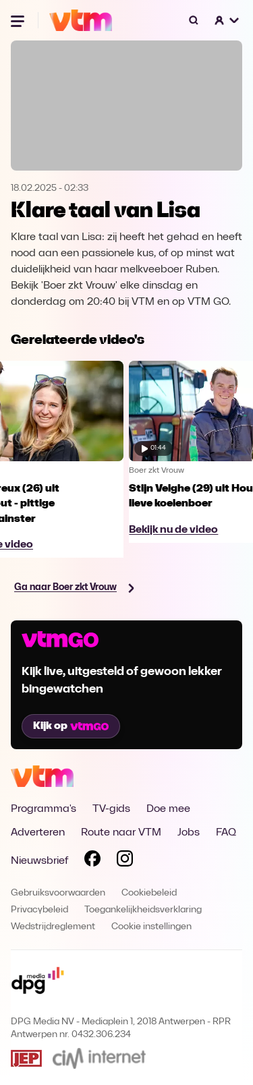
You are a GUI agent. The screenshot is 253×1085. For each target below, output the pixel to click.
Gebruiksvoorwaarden (58, 893)
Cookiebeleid (149, 893)
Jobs (188, 832)
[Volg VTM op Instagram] (125, 861)
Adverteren (38, 832)
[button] (227, 20)
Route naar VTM (121, 832)
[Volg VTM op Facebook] (92, 861)
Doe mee (168, 809)
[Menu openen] (19, 20)
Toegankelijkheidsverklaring (143, 910)
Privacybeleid (39, 910)
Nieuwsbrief (39, 861)
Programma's (43, 809)
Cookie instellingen (151, 927)
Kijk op (71, 726)
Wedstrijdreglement (53, 927)
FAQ (226, 832)
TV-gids (111, 809)
